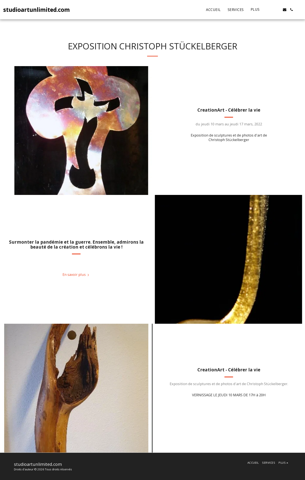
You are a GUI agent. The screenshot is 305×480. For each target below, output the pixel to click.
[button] (271, 9)
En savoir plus (76, 274)
